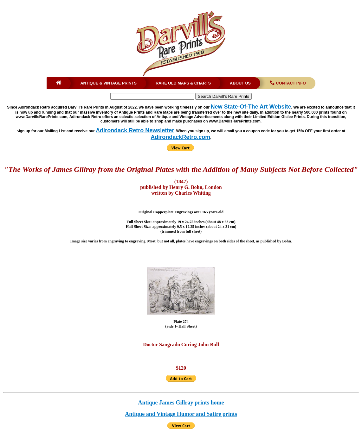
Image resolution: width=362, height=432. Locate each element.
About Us (240, 83)
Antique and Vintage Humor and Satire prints (181, 414)
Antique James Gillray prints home (181, 402)
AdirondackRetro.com (180, 137)
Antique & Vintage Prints (108, 83)
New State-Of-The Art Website (250, 106)
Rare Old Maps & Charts (183, 83)
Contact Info (287, 83)
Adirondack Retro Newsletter (135, 130)
